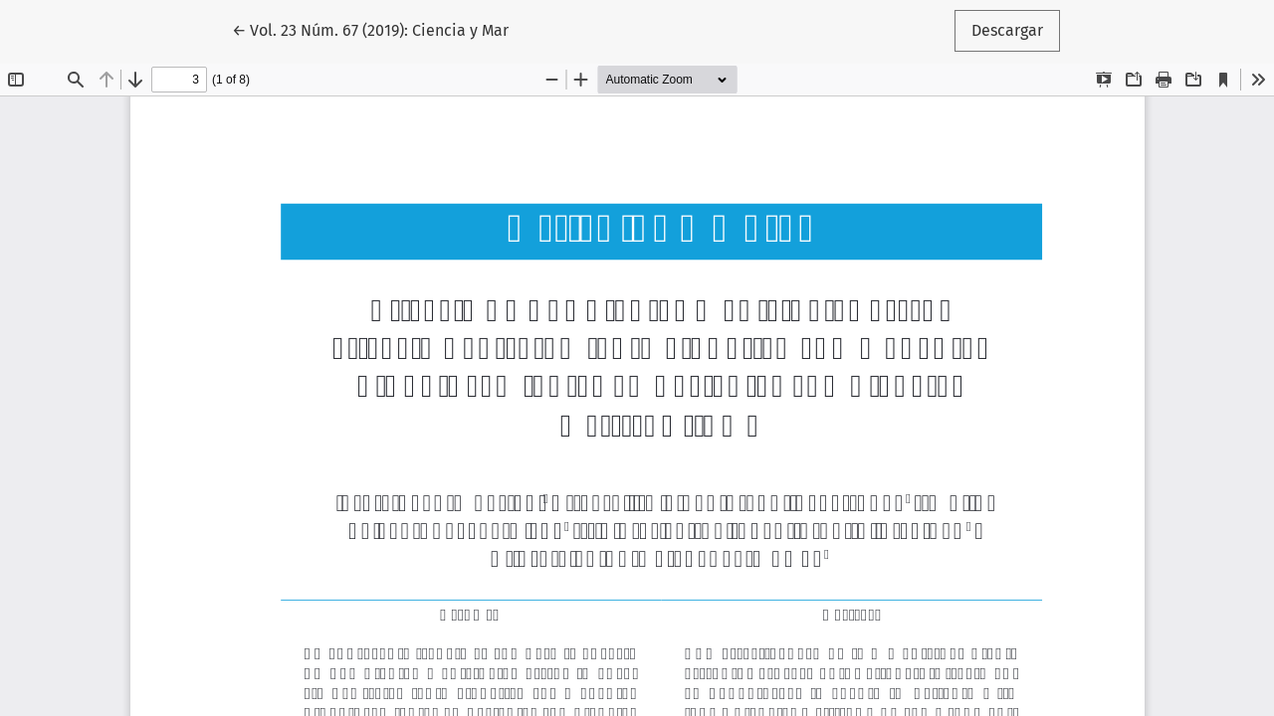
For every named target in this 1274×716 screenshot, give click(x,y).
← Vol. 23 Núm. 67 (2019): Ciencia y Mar (370, 29)
